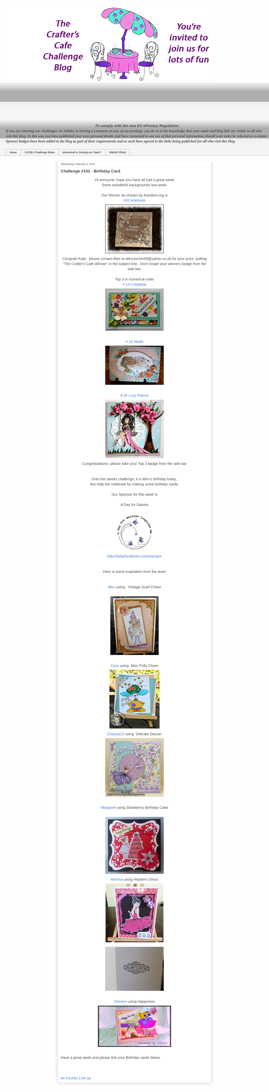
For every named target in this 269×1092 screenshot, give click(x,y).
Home (13, 152)
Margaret (108, 807)
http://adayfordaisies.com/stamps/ (134, 556)
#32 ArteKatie (134, 200)
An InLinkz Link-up (76, 1078)
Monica (117, 879)
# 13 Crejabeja (134, 284)
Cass (115, 666)
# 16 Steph (134, 341)
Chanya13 (115, 734)
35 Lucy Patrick (135, 395)
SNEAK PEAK (117, 152)
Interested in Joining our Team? (82, 152)
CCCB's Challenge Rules (40, 152)
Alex (111, 587)
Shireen (120, 1001)
